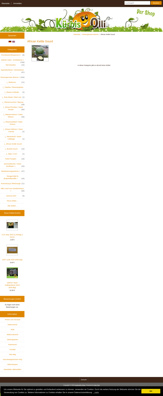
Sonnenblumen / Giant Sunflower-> (14, 165)
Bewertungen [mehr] (12, 299)
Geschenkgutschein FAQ (12, 359)
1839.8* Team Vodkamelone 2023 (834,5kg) (12, 277)
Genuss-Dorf (15, 196)
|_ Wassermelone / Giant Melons (13, 115)
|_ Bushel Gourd (14, 149)
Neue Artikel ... (12, 201)
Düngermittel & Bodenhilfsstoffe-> (14, 177)
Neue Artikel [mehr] (12, 213)
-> (12, 77)
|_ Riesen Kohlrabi (14, 92)
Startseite (5, 3)
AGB (12, 329)
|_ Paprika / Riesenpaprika (12, 87)
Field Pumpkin (14, 159)
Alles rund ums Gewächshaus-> (12, 189)
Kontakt (13, 349)
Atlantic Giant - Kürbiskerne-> (12, 60)
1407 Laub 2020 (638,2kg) (12, 253)
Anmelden (17, 3)
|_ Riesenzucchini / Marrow (13, 102)
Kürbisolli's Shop (80, 385)
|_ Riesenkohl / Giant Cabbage (14, 138)
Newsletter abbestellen (12, 369)
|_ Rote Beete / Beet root (12, 97)
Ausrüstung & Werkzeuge (13, 183)
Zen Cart (97, 385)
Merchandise (15, 65)
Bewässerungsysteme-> (12, 171)
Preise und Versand (12, 320)
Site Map (12, 354)
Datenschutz (12, 325)
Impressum (12, 344)
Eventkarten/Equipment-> (12, 55)
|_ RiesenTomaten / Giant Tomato (13, 108)
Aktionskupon (12, 364)
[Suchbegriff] (137, 3)
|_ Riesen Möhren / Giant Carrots (13, 130)
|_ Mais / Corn (14, 154)
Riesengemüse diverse (90, 34)
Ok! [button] (151, 391)
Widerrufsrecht (12, 334)
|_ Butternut (15, 82)
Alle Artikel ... (12, 206)
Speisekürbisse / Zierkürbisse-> (13, 71)
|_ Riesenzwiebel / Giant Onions (12, 123)
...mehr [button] (96, 392)
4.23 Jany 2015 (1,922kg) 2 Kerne (12, 229)
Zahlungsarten (12, 339)
